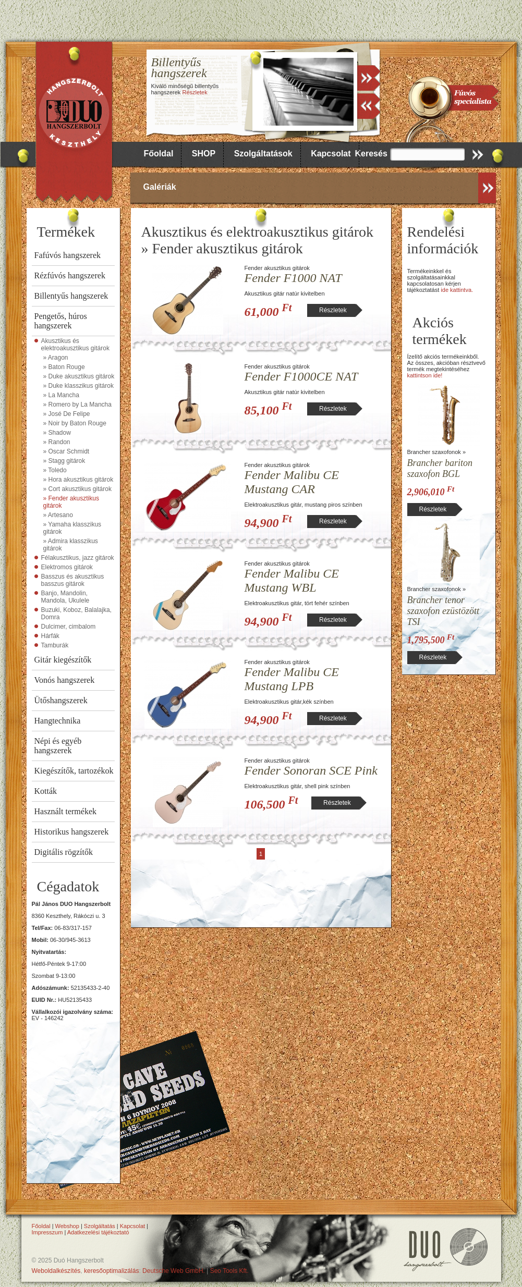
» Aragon (55, 357)
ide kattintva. (457, 290)
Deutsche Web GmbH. (173, 1270)
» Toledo (55, 470)
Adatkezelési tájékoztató (98, 1232)
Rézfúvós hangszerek (69, 275)
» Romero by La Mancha (77, 404)
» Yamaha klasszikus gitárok (72, 528)
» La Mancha (61, 395)
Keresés (371, 153)
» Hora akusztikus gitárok (78, 479)
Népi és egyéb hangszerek (58, 746)
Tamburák (55, 645)
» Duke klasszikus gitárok (78, 385)
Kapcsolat (330, 153)
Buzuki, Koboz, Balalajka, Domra (76, 613)
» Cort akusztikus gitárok (77, 489)
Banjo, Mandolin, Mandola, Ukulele (65, 597)
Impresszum (47, 1232)
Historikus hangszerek (71, 831)
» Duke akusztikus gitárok (79, 376)
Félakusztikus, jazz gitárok (77, 557)
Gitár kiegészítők (63, 659)
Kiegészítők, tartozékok (74, 770)
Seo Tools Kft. (229, 1270)
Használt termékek (65, 811)
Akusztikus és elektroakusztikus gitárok (75, 344)
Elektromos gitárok (67, 567)
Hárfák (50, 636)
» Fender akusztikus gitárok (71, 502)
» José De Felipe (66, 414)
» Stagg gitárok (64, 460)
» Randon (56, 442)
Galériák (159, 186)
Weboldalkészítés (56, 1270)
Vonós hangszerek (64, 680)
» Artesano (58, 515)
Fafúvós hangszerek (67, 255)
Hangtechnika (57, 720)
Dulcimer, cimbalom (68, 626)
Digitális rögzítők (63, 852)
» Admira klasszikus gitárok (70, 544)
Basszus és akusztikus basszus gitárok (72, 580)
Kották (45, 791)
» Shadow (57, 432)
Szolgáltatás (99, 1226)
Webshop (67, 1226)
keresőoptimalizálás (111, 1270)
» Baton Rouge (64, 367)
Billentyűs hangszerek (71, 295)
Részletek (194, 92)
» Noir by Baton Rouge (74, 423)
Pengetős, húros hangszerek (60, 321)
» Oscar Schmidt (66, 451)
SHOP (203, 153)
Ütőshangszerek (61, 700)
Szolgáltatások (263, 153)
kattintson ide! (425, 375)
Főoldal (159, 153)
